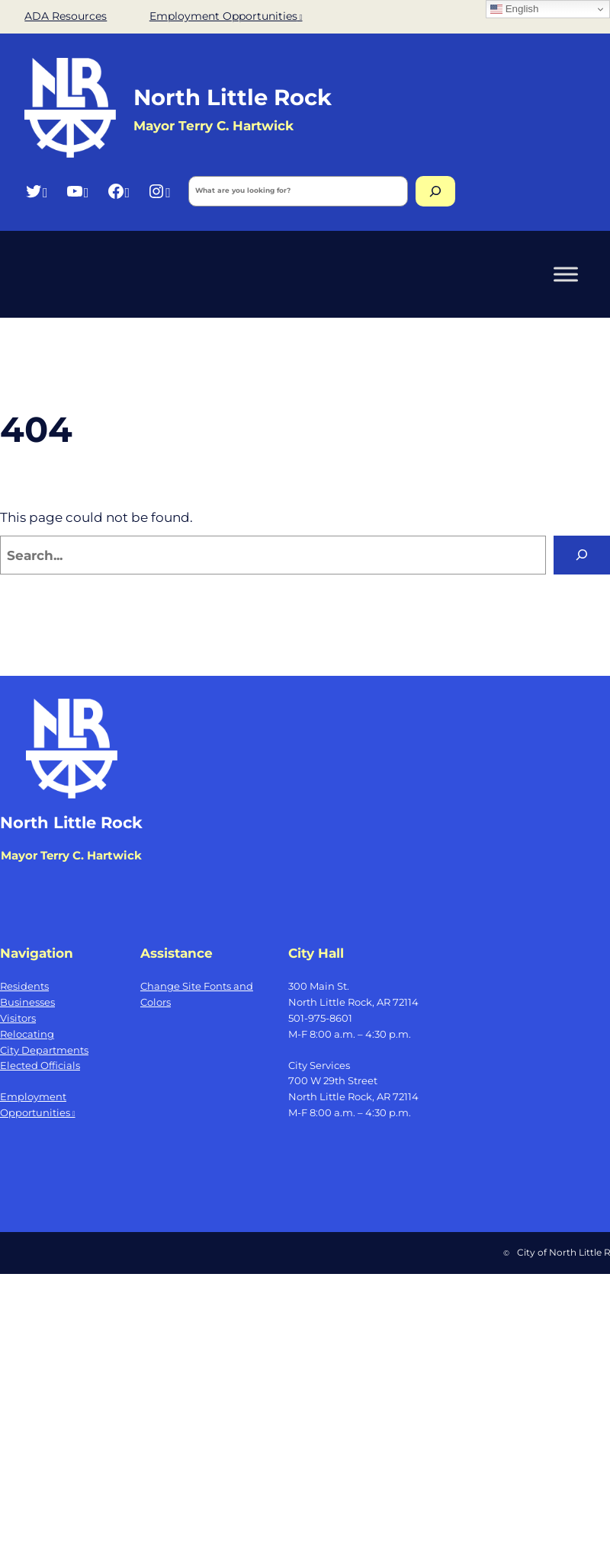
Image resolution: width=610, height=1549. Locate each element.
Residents (24, 986)
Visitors (18, 1018)
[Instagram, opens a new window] (159, 191)
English (514, 9)
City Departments (44, 1050)
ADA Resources (65, 16)
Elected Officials (40, 1065)
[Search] (435, 191)
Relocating (27, 1034)
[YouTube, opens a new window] (77, 191)
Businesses (27, 1002)
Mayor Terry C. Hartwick (71, 855)
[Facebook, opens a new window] (118, 191)
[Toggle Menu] (566, 274)
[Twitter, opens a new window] (36, 191)
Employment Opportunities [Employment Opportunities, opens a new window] (226, 16)
